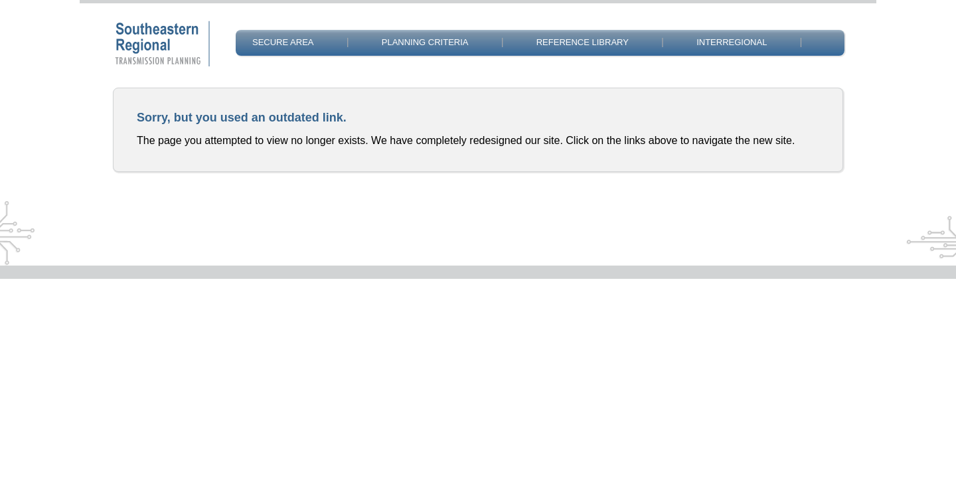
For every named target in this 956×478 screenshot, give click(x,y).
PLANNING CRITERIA (425, 42)
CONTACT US (279, 74)
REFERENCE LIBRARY (582, 42)
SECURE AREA (282, 42)
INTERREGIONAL (731, 42)
